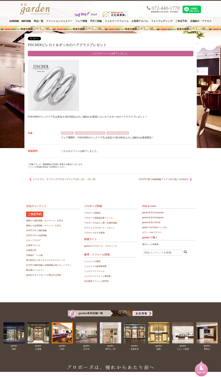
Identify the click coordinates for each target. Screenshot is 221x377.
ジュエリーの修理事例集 (95, 266)
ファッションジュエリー (59, 21)
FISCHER (67, 133)
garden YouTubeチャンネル (154, 227)
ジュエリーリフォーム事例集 (97, 276)
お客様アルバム (139, 21)
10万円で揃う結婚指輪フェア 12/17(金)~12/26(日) (163, 179)
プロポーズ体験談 (92, 213)
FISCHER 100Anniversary (90, 133)
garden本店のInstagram (153, 217)
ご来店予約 (181, 21)
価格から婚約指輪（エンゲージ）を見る (44, 220)
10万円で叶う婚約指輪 (36, 230)
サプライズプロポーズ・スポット (99, 228)
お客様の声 (31, 250)
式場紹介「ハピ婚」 (35, 255)
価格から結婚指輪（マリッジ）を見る (43, 225)
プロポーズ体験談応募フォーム (98, 218)
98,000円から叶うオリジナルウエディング (45, 260)
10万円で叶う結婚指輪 (36, 235)
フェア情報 (81, 21)
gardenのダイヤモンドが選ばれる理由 (43, 275)
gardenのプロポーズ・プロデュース (100, 246)
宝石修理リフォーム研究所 (96, 281)
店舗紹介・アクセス (201, 21)
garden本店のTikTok (151, 222)
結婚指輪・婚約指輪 (20, 21)
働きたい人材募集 (150, 244)
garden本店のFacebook (153, 212)
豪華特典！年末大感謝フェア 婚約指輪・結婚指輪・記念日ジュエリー (110, 28)
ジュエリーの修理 (92, 261)
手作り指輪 (96, 21)
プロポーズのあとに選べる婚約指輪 (100, 223)
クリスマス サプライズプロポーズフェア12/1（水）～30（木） (65, 179)
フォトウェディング (162, 21)
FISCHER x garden (118, 133)
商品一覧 (38, 21)
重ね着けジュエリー (35, 270)
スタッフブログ (33, 240)
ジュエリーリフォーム (117, 21)
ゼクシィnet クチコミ (152, 232)
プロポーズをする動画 (94, 232)
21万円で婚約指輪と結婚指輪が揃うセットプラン (48, 265)
